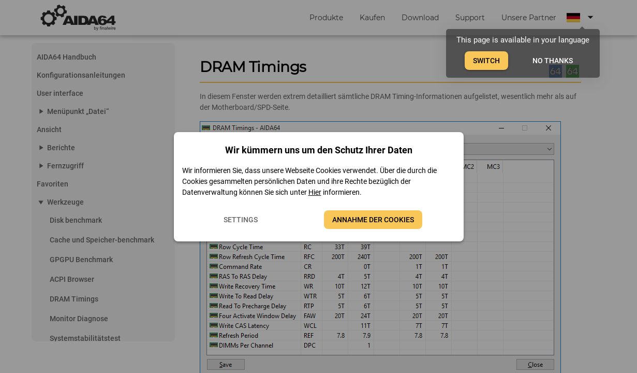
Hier (314, 192)
